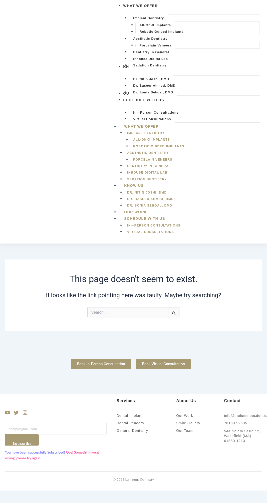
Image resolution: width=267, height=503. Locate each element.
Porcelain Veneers (152, 159)
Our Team (184, 431)
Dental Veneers (130, 423)
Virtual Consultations (150, 232)
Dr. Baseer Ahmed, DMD (150, 199)
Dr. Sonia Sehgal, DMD (149, 205)
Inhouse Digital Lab (147, 172)
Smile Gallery (188, 423)
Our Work (135, 212)
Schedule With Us (150, 218)
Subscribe (22, 444)
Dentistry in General (149, 166)
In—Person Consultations (153, 225)
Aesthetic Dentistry (148, 153)
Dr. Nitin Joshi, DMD (147, 192)
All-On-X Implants (151, 139)
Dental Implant (130, 416)
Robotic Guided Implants (158, 146)
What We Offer (147, 126)
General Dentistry (132, 431)
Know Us (139, 185)
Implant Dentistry (146, 133)
